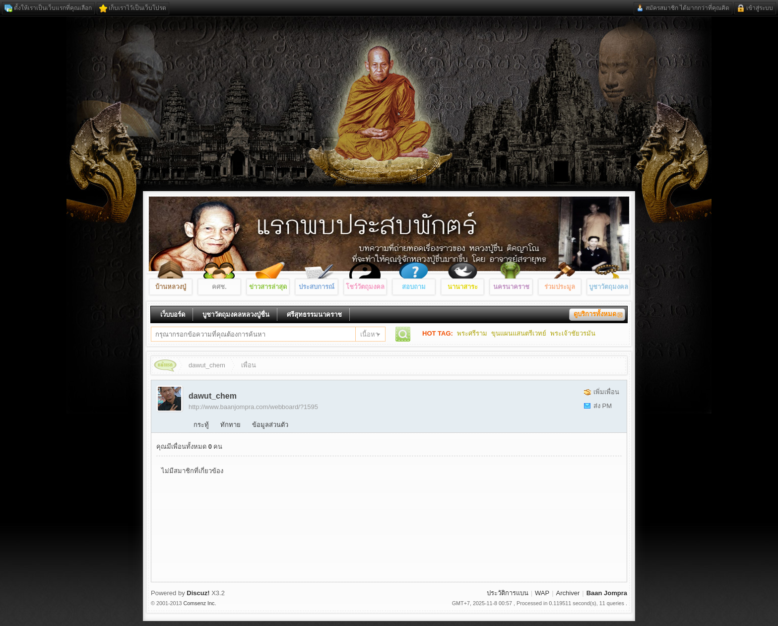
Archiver (568, 593)
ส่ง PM (602, 406)
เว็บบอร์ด (172, 314)
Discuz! (198, 593)
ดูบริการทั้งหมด (595, 314)
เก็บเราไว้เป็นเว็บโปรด (137, 7)
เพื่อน (248, 365)
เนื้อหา (369, 334)
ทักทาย (230, 424)
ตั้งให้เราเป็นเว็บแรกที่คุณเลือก (53, 7)
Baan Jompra (170, 367)
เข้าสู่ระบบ (759, 7)
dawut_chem (207, 365)
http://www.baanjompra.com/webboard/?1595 (253, 407)
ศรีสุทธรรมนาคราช (314, 314)
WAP (542, 593)
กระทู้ (201, 424)
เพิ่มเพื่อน (606, 392)
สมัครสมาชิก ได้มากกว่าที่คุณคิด (687, 7)
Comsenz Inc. (200, 603)
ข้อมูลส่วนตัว (270, 424)
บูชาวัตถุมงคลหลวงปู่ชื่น (235, 314)
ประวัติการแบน (507, 593)
